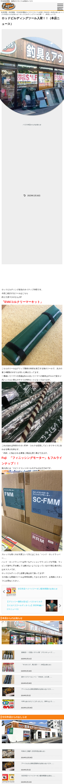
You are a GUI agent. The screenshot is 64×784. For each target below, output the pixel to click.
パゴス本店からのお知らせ (32, 125)
